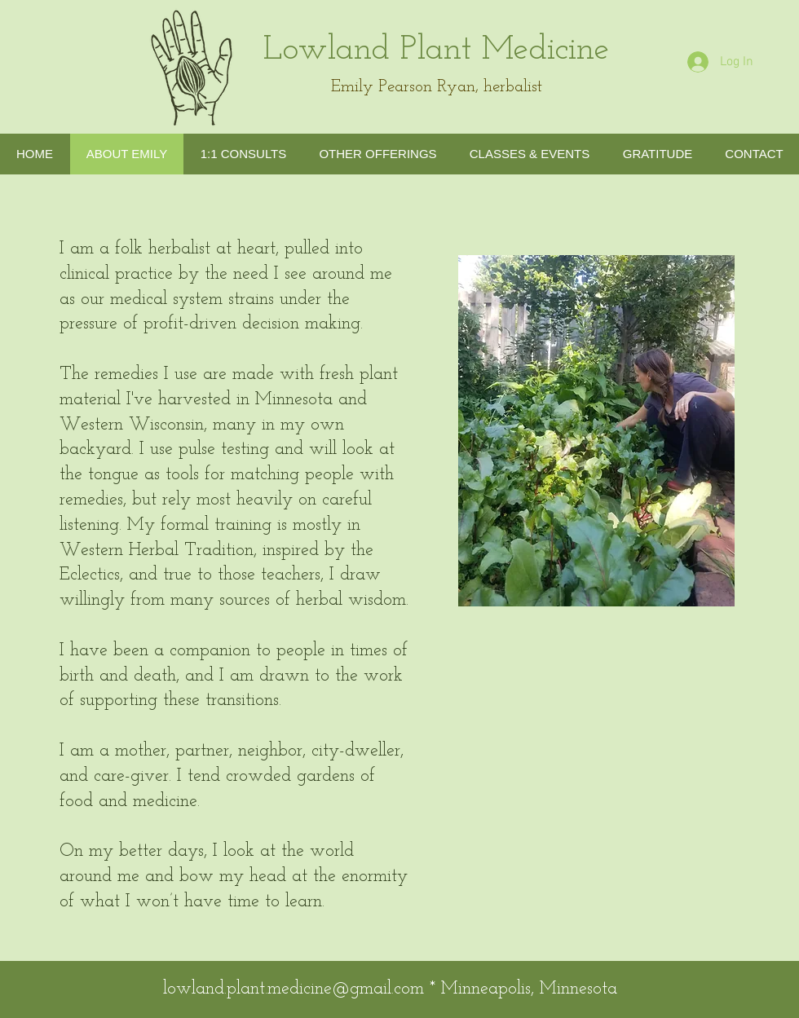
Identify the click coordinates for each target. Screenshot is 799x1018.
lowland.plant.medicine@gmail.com (293, 989)
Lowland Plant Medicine (436, 50)
